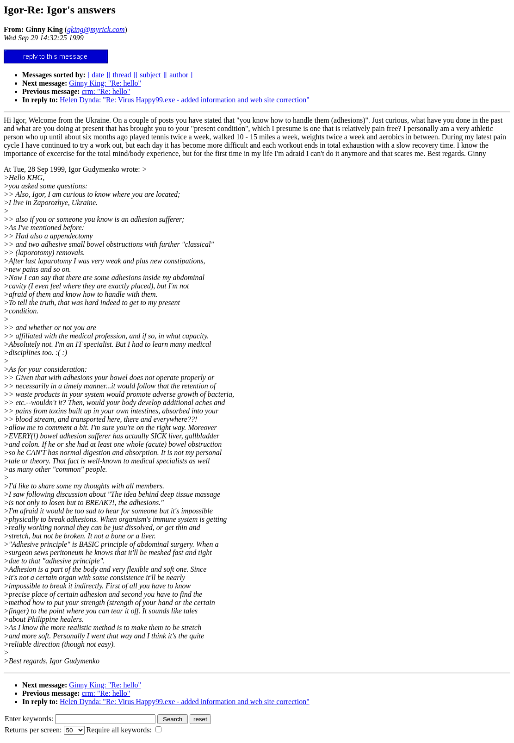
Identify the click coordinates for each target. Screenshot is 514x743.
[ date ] (97, 75)
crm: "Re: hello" (106, 91)
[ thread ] (122, 75)
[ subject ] (150, 75)
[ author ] (179, 75)
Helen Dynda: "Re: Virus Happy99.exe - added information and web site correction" (185, 100)
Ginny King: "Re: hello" (105, 83)
